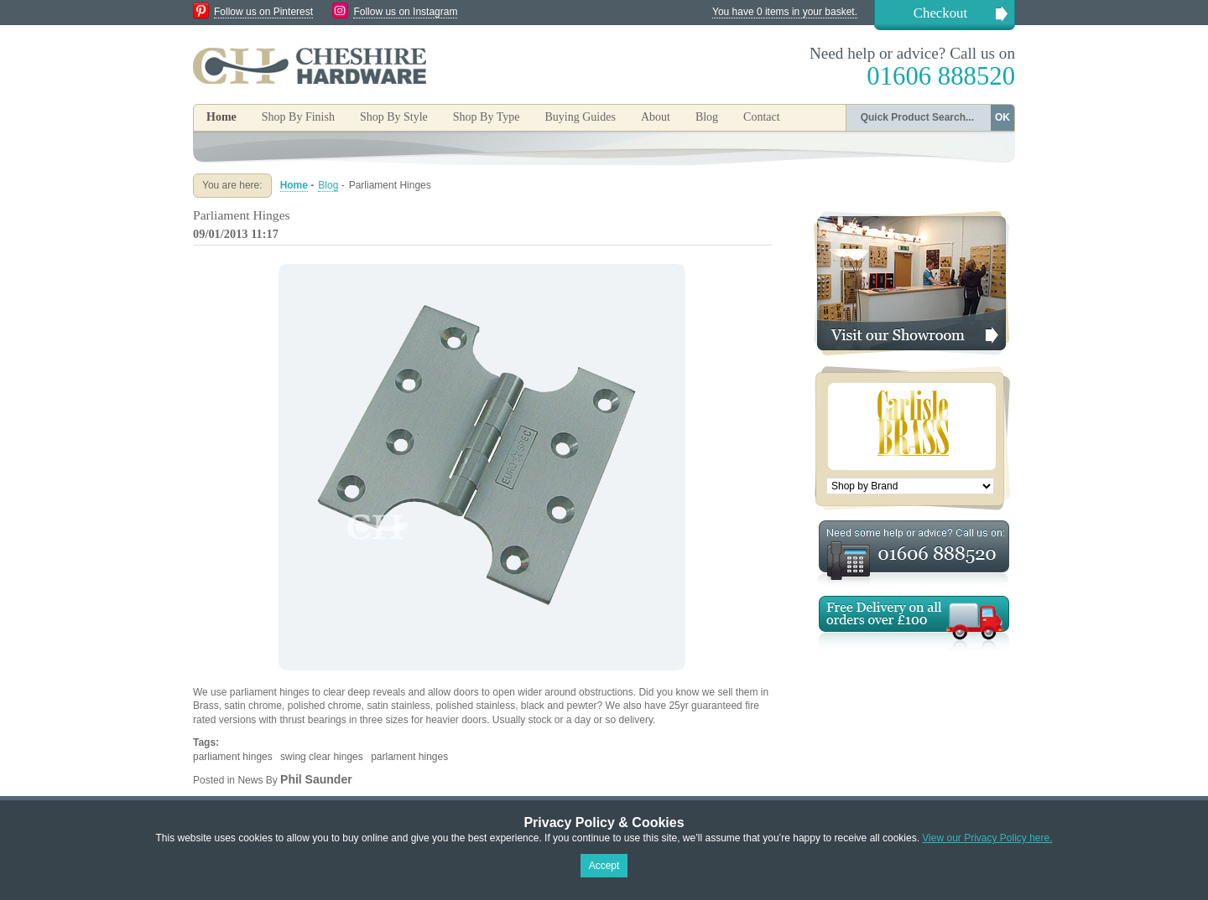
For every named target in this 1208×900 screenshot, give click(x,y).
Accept (604, 866)
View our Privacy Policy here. (987, 838)
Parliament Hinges (241, 215)
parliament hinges (233, 757)
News (250, 780)
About (655, 117)
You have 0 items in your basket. (784, 12)
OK (1002, 117)
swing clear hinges (321, 757)
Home (221, 117)
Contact (761, 117)
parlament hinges (409, 757)
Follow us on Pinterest (263, 12)
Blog (706, 117)
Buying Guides (579, 117)
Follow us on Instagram (405, 12)
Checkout (940, 13)
